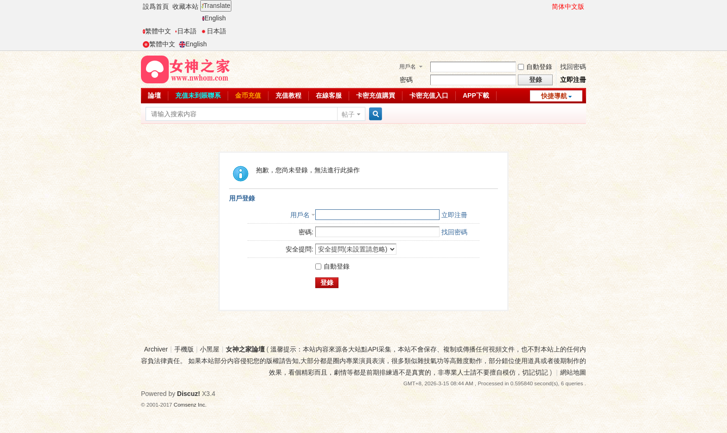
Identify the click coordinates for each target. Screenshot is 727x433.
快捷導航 (554, 96)
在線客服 (329, 95)
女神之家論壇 (245, 349)
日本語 (186, 31)
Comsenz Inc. (190, 405)
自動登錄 (535, 66)
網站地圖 (573, 372)
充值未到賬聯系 (198, 95)
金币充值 (248, 95)
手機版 (184, 349)
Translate (215, 5)
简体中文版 (568, 6)
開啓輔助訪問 (547, 6)
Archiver (156, 349)
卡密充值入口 (428, 95)
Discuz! (188, 393)
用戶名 (407, 66)
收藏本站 (185, 6)
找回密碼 (573, 66)
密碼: (306, 232)
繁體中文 (157, 31)
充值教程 (288, 95)
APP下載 (476, 95)
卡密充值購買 (375, 95)
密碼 (406, 79)
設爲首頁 (156, 6)
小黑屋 (209, 349)
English (214, 18)
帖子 (348, 114)
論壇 (154, 95)
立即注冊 (573, 79)
